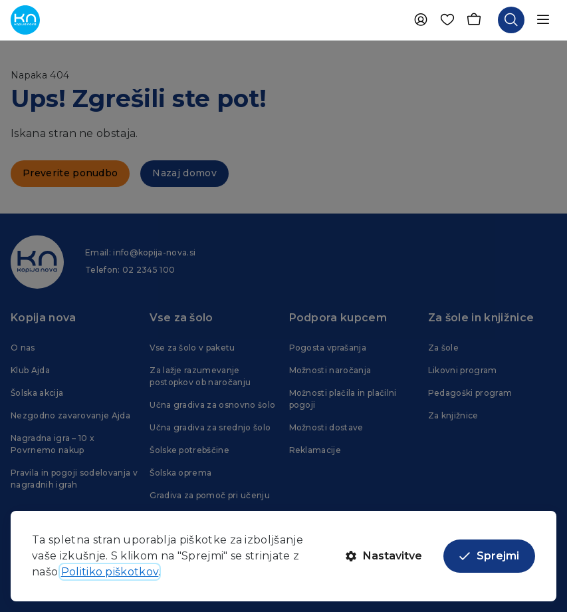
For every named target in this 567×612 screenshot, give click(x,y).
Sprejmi (489, 555)
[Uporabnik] (420, 20)
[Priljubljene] (447, 20)
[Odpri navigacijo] (543, 20)
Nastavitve (384, 555)
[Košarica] (474, 20)
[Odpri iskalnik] (511, 20)
